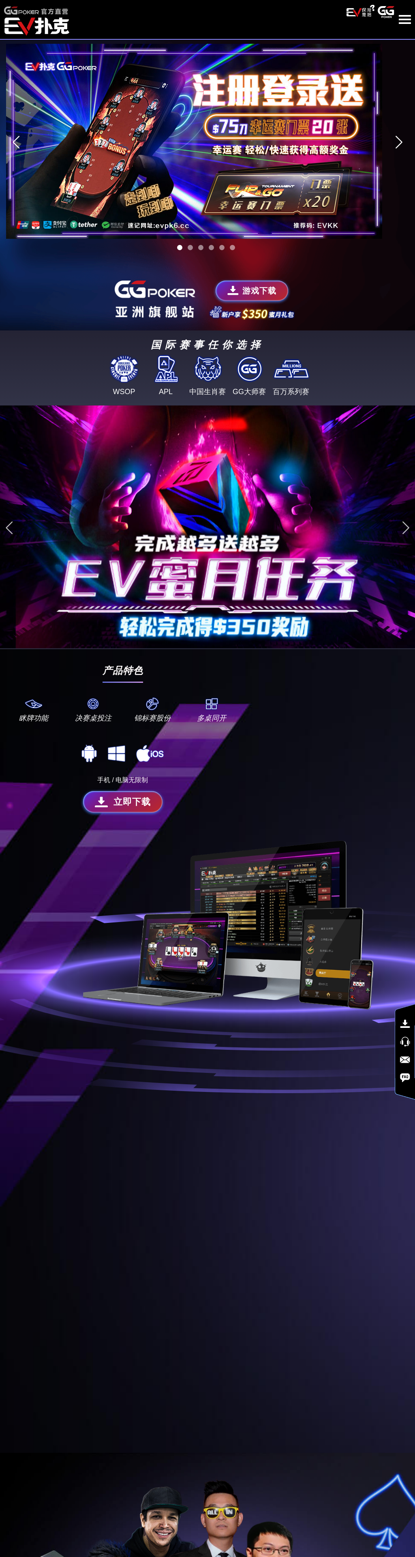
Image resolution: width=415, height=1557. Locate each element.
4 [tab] (211, 241)
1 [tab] (179, 241)
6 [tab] (232, 241)
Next (399, 136)
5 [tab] (222, 241)
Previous (16, 136)
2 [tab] (190, 241)
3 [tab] (200, 241)
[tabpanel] (207, 136)
